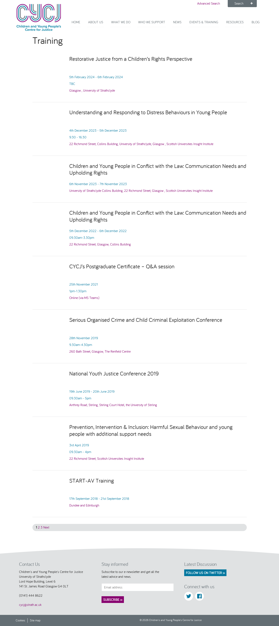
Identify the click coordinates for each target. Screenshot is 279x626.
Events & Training (206, 25)
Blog (256, 25)
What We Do (127, 25)
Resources (236, 25)
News (181, 25)
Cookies (20, 620)
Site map (35, 620)
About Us (103, 25)
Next (46, 527)
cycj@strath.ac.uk (30, 605)
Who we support (157, 25)
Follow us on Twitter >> (205, 573)
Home (85, 25)
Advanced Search (208, 3)
